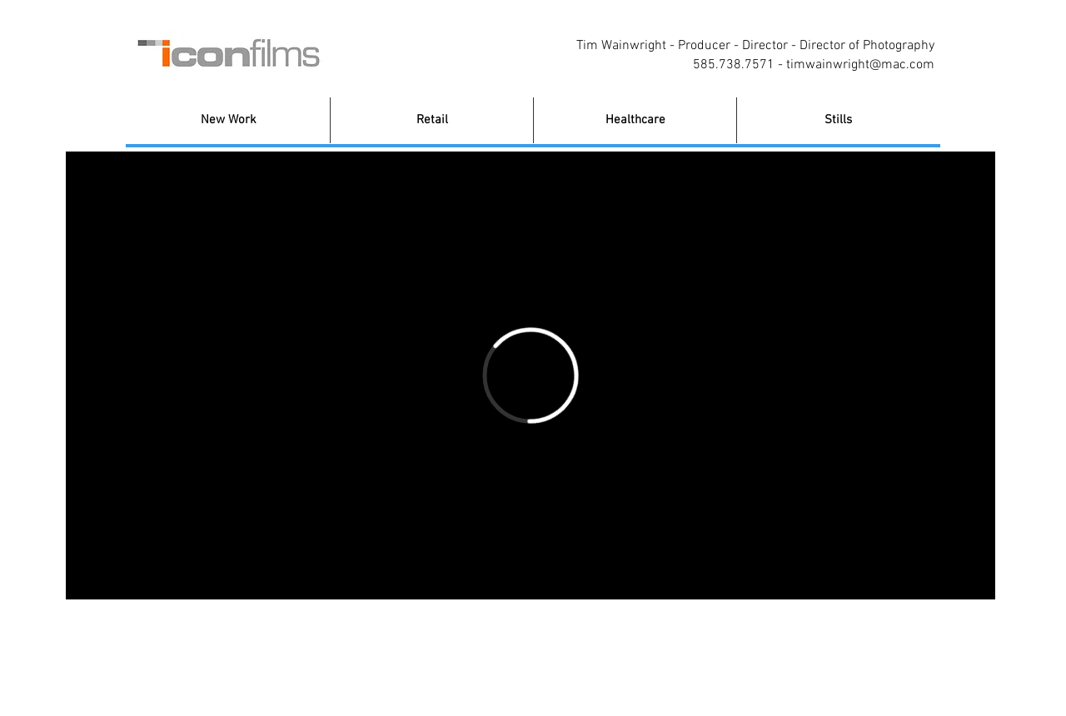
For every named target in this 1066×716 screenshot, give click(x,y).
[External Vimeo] (530, 375)
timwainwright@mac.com (860, 65)
